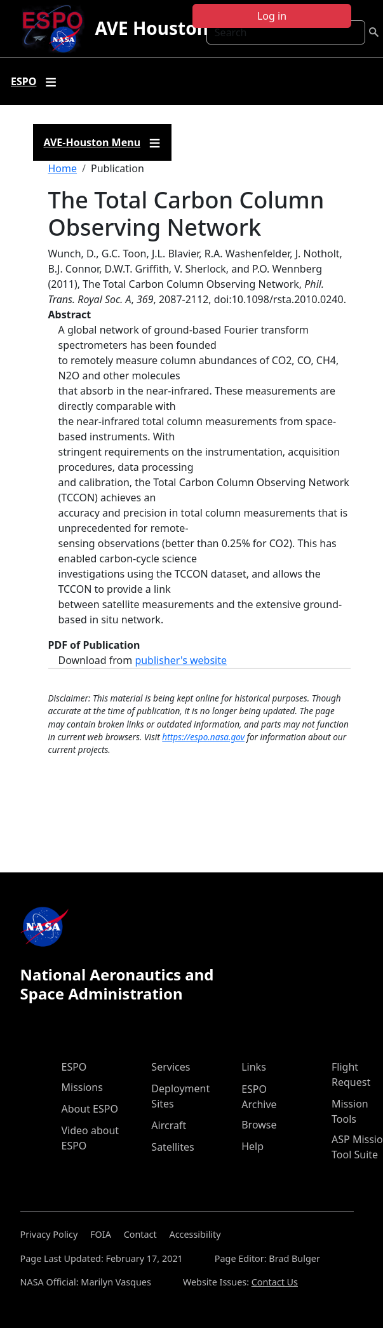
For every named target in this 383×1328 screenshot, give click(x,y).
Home (62, 168)
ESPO (74, 1067)
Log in (271, 16)
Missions (82, 1087)
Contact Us (275, 1282)
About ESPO (90, 1109)
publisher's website (181, 660)
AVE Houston (151, 28)
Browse (258, 1125)
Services (170, 1067)
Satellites (172, 1147)
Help (252, 1146)
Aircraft (168, 1125)
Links (253, 1067)
